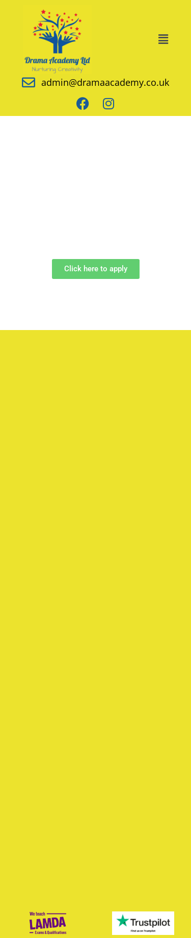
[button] (163, 39)
